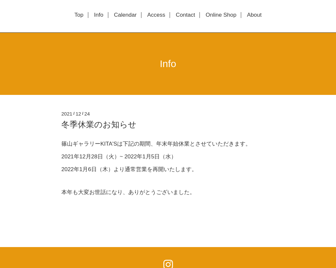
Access (156, 15)
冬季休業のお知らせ (98, 124)
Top (78, 15)
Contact (185, 15)
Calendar (125, 15)
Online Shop (221, 15)
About (254, 15)
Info (98, 15)
